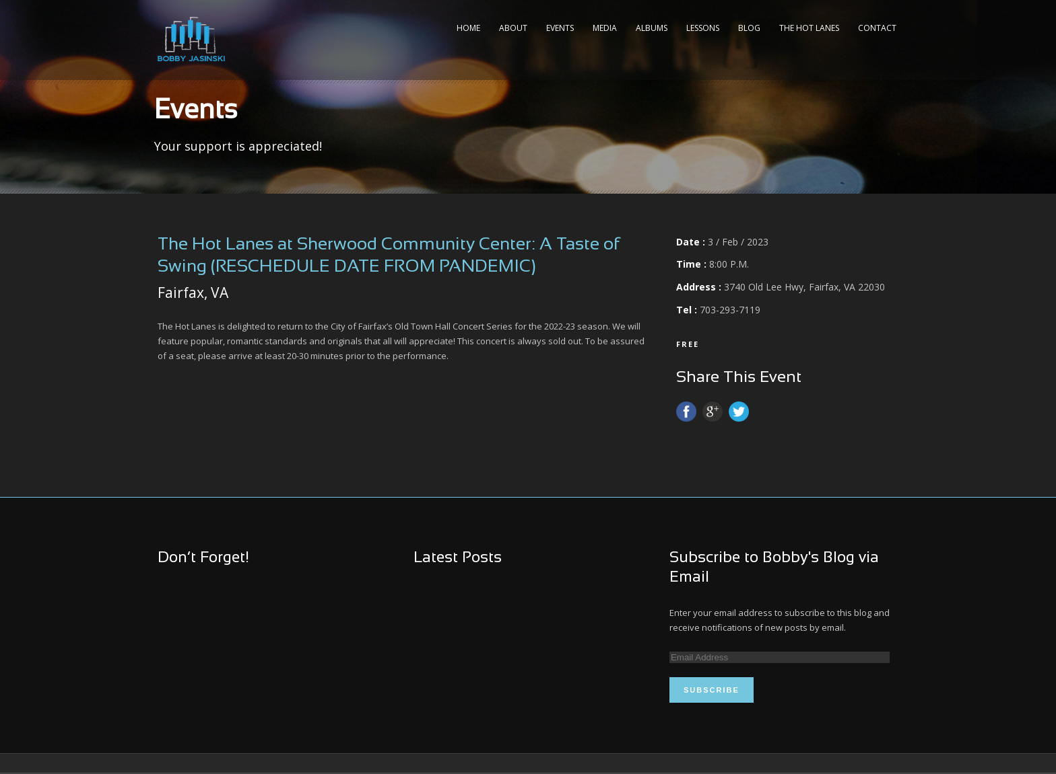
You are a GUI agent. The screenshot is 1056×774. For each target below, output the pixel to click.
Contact (877, 28)
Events (560, 28)
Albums (651, 28)
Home (468, 28)
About (513, 28)
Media (605, 28)
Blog (749, 28)
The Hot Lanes (809, 28)
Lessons (702, 28)
